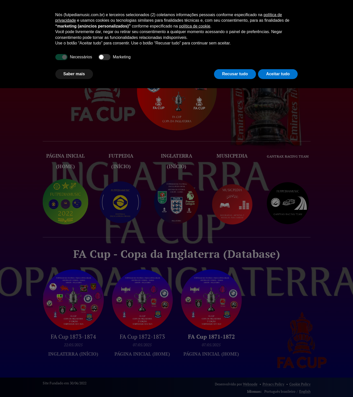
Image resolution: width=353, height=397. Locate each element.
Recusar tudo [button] (235, 74)
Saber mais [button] (74, 74)
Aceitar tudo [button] (278, 74)
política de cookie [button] (194, 26)
